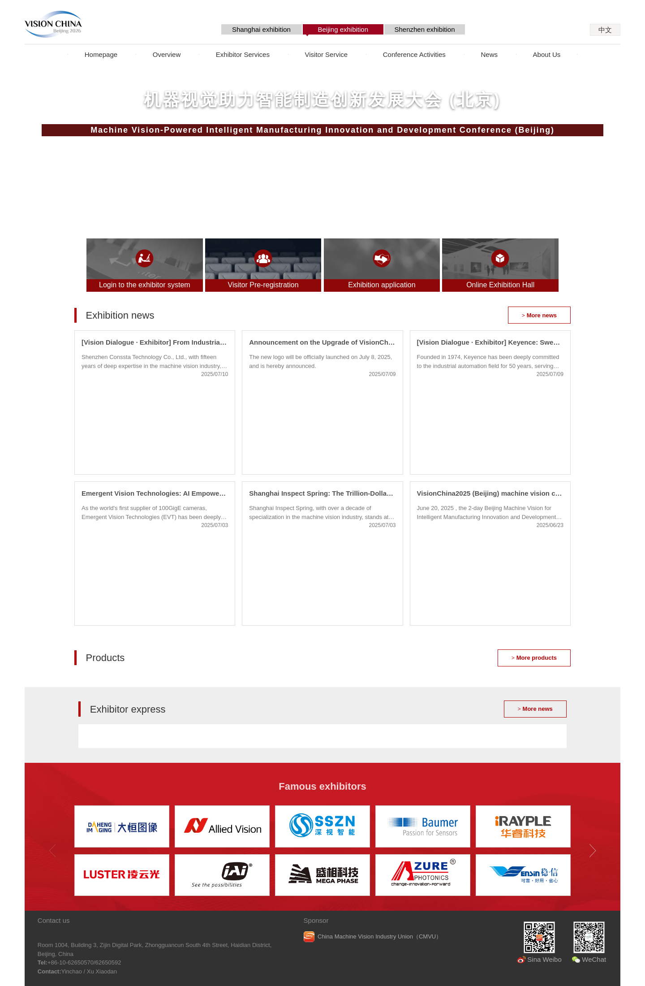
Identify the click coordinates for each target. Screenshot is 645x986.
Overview (167, 54)
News (489, 54)
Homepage (101, 54)
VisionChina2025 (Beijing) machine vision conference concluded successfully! (490, 493)
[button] (592, 850)
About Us (547, 54)
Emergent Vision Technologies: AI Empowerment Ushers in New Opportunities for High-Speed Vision (155, 493)
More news (539, 315)
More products (534, 657)
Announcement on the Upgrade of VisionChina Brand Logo (322, 342)
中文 (605, 30)
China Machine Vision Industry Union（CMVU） (380, 936)
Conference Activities (414, 54)
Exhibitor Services (243, 54)
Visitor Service (326, 54)
